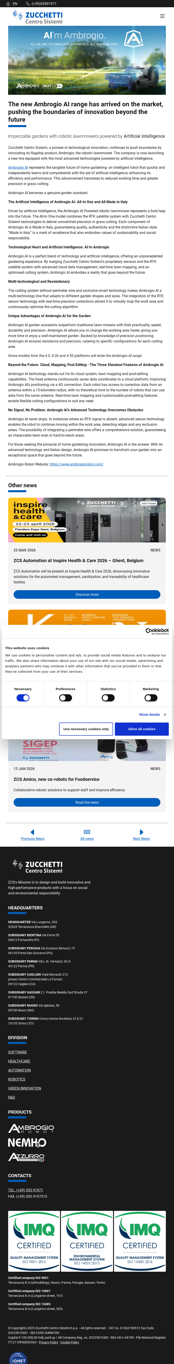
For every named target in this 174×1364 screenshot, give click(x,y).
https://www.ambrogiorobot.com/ (77, 464)
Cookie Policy (69, 1342)
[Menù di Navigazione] (162, 16)
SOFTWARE (17, 1052)
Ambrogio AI (18, 167)
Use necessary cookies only (86, 729)
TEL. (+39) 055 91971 (25, 1190)
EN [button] (11, 3)
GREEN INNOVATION (24, 1088)
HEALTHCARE (19, 1061)
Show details (149, 714)
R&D (11, 1097)
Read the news (87, 802)
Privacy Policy (48, 1342)
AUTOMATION (19, 1070)
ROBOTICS (16, 1079)
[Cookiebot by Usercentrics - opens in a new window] (149, 631)
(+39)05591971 (41, 3)
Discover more (87, 594)
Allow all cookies (141, 729)
